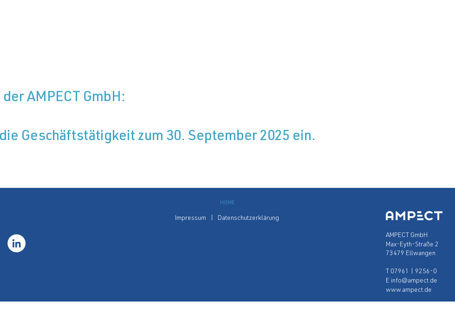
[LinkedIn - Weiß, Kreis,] (16, 243)
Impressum (191, 218)
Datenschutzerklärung (249, 218)
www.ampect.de (409, 290)
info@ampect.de (414, 281)
